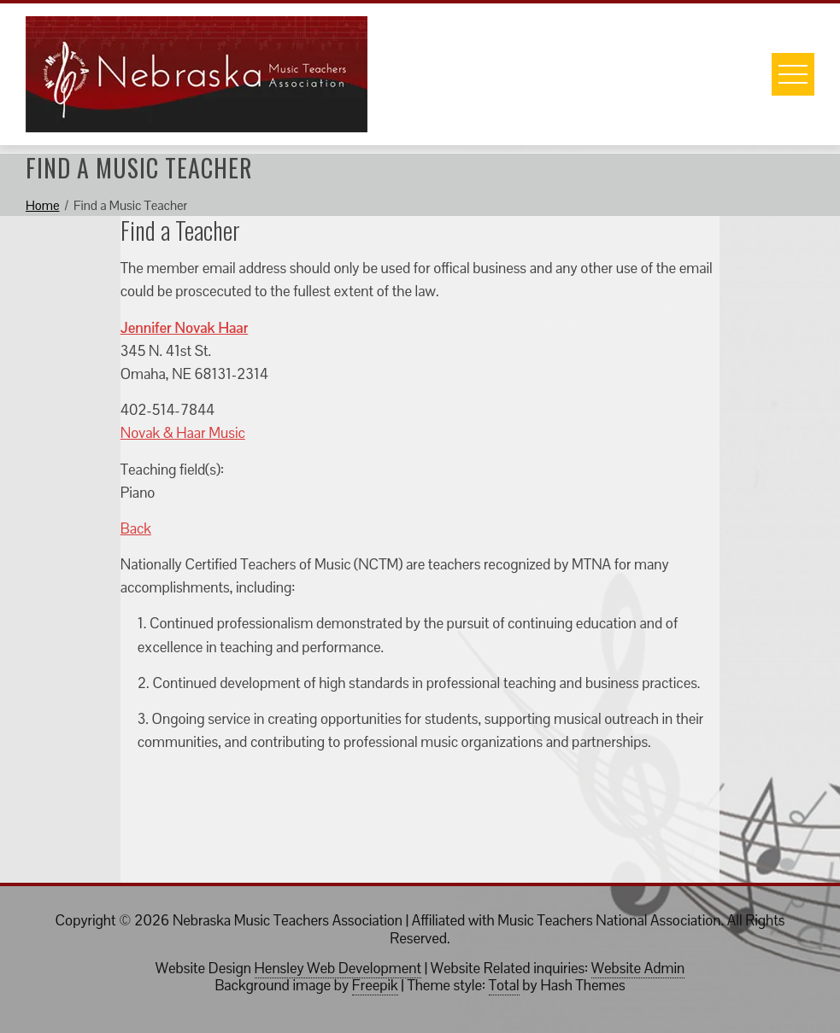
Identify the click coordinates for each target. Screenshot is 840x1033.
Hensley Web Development (338, 968)
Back (135, 528)
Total (504, 985)
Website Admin (637, 968)
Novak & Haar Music (182, 432)
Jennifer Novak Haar (184, 327)
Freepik (375, 985)
